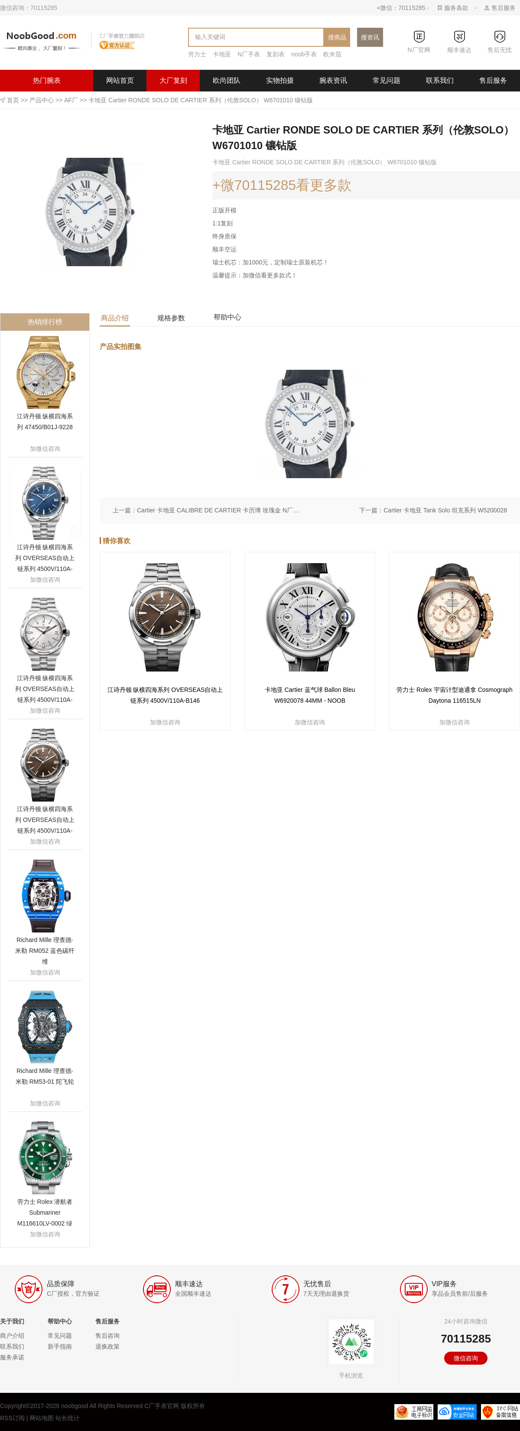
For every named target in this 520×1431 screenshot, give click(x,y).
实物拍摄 (280, 80)
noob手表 (304, 54)
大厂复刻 (173, 80)
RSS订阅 (12, 1418)
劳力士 (197, 54)
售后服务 (503, 7)
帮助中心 (227, 317)
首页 (13, 100)
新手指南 (60, 1346)
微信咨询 (466, 1358)
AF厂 (71, 100)
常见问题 (386, 80)
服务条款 (456, 7)
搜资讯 (370, 37)
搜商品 (337, 37)
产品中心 (41, 100)
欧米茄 (332, 54)
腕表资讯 (333, 80)
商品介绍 (115, 318)
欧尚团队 (226, 80)
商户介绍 (12, 1335)
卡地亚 (222, 54)
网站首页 (120, 80)
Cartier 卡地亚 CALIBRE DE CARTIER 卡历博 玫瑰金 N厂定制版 (219, 510)
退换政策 (107, 1346)
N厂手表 (248, 54)
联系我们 (440, 80)
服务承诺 (12, 1357)
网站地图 (41, 1418)
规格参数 (171, 318)
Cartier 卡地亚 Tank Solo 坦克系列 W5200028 (445, 510)
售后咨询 (107, 1335)
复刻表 (275, 54)
